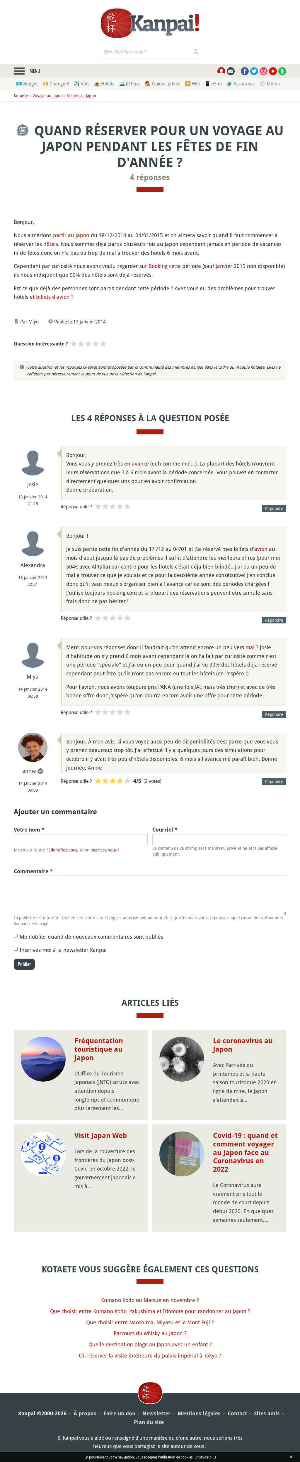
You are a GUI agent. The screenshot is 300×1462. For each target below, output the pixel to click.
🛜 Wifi (192, 83)
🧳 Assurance (240, 83)
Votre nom (29, 830)
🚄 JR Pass (129, 83)
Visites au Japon (81, 95)
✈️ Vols (81, 83)
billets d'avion (53, 296)
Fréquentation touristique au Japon (98, 1049)
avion (260, 548)
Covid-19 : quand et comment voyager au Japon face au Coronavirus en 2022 (245, 1152)
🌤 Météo (270, 83)
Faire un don (119, 1413)
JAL (198, 686)
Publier (24, 964)
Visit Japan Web (100, 1136)
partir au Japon (71, 235)
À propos (85, 1413)
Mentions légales (199, 1413)
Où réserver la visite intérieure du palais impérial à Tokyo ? (150, 1355)
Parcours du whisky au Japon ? (150, 1333)
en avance (136, 463)
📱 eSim (213, 83)
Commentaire (33, 871)
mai (250, 647)
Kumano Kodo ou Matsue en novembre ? (150, 1300)
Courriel (165, 830)
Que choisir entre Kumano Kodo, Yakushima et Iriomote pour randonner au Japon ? (150, 1311)
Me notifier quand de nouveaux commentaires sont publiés (91, 936)
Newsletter (156, 1413)
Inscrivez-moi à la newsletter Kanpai (63, 949)
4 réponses (150, 177)
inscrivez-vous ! (105, 850)
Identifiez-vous (63, 850)
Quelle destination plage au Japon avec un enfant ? (150, 1344)
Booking (158, 265)
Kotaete (21, 95)
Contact (237, 1413)
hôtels (50, 243)
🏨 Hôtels (104, 83)
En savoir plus (205, 1457)
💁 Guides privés (162, 83)
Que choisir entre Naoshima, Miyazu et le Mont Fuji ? (150, 1322)
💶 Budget (27, 83)
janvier (224, 265)
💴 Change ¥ (55, 83)
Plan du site (149, 1422)
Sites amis (267, 1413)
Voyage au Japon (48, 95)
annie (29, 770)
